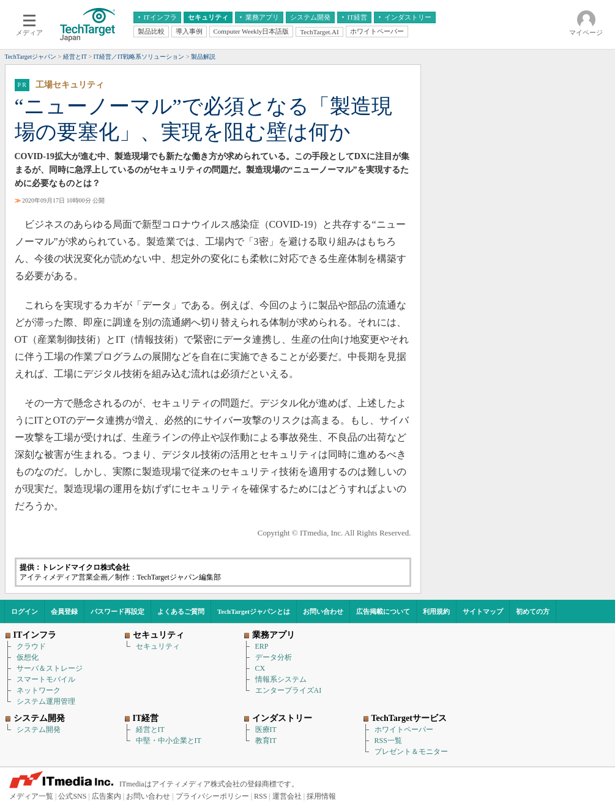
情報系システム (281, 679)
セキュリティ (158, 646)
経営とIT (150, 729)
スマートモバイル (46, 679)
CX (260, 668)
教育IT (266, 740)
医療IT (266, 729)
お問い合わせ (323, 611)
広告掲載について (383, 611)
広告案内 (106, 796)
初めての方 (533, 611)
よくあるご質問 (180, 611)
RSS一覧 (388, 740)
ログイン (24, 611)
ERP (262, 646)
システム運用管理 (46, 701)
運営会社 (287, 796)
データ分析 (273, 657)
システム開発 (39, 729)
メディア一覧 (31, 796)
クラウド (31, 646)
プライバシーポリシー (212, 796)
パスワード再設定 (117, 611)
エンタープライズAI (288, 690)
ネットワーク (39, 690)
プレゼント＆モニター (411, 751)
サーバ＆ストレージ (50, 668)
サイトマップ (483, 611)
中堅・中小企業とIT (168, 740)
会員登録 (64, 611)
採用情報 (321, 796)
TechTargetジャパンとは (253, 611)
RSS (260, 796)
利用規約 (436, 611)
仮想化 (28, 657)
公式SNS (72, 796)
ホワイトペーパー (404, 729)
